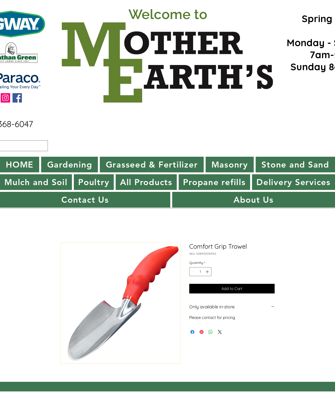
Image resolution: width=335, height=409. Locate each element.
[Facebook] (17, 98)
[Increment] (208, 271)
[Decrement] (193, 271)
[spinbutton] (200, 271)
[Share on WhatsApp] (211, 332)
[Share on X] (220, 332)
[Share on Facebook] (192, 332)
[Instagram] (5, 98)
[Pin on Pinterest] (201, 332)
